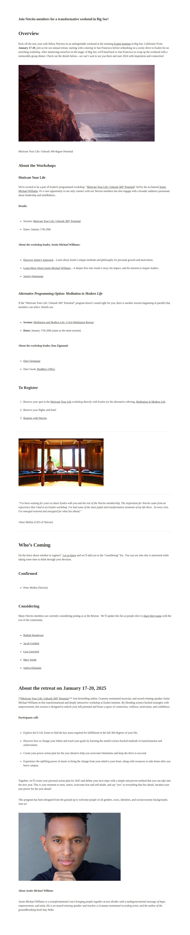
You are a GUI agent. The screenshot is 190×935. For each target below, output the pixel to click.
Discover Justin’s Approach (38, 259)
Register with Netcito (35, 418)
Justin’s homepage (33, 276)
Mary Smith (29, 659)
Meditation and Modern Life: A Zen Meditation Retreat (63, 322)
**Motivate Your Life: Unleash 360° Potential (44, 698)
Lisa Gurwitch (31, 651)
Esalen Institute (122, 43)
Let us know (69, 555)
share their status (152, 615)
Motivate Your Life (61, 401)
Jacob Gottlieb (31, 643)
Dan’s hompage (31, 361)
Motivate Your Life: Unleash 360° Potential (110, 187)
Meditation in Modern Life (150, 401)
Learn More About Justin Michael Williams (47, 268)
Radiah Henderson (33, 635)
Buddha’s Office (46, 369)
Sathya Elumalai (32, 667)
